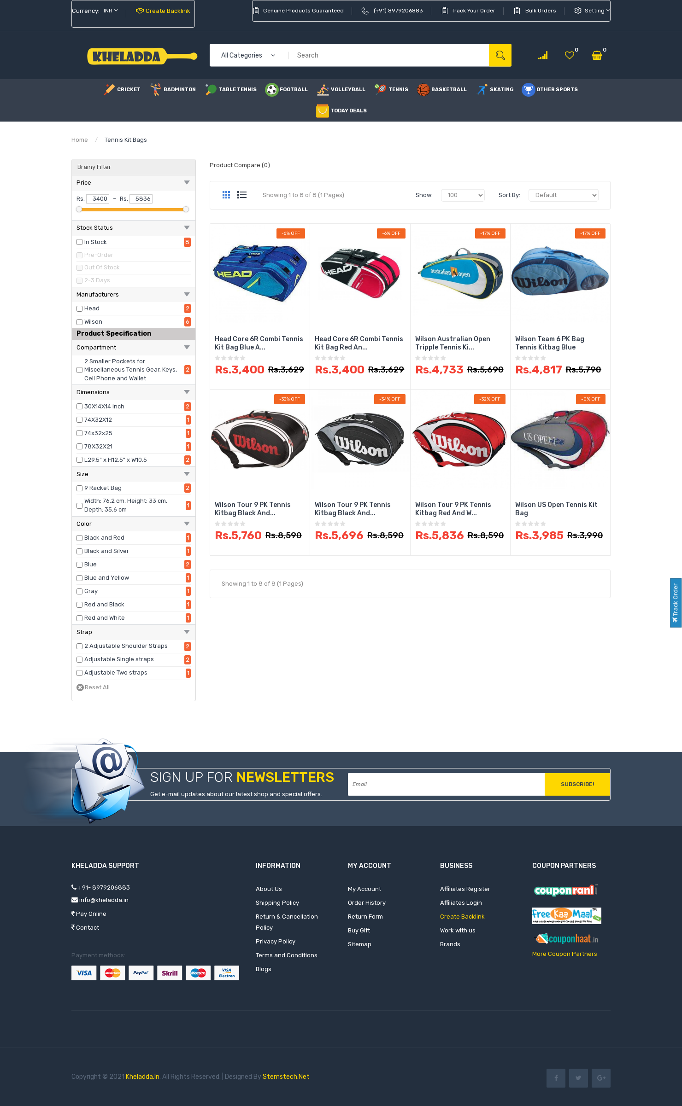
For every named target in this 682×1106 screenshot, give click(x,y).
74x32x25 (98, 433)
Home (79, 139)
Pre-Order (98, 254)
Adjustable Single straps (119, 659)
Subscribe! (577, 784)
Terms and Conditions (286, 955)
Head (92, 308)
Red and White (104, 617)
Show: (424, 195)
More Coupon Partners (564, 953)
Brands (450, 944)
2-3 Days (97, 280)
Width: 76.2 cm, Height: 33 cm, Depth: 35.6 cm (125, 505)
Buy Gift (359, 930)
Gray (91, 591)
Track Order (675, 602)
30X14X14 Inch (104, 406)
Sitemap (359, 944)
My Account (364, 888)
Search (500, 55)
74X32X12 (98, 419)
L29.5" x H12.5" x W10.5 (115, 459)
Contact (85, 927)
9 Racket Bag (103, 487)
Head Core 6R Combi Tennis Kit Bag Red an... (359, 343)
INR (111, 10)
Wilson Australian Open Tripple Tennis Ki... (452, 343)
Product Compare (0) (240, 165)
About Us (269, 888)
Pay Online (88, 913)
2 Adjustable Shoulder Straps (126, 645)
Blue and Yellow (106, 577)
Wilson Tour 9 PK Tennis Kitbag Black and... (253, 509)
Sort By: (509, 195)
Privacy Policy (275, 941)
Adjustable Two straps (115, 672)
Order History (367, 902)
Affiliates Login (461, 902)
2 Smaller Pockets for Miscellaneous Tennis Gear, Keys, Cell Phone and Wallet (130, 370)
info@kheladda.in (100, 899)
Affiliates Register (465, 888)
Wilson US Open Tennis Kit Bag (556, 509)
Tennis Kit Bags (126, 139)
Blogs (263, 969)
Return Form (365, 916)
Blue (90, 564)
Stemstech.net (286, 1077)
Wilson (93, 321)
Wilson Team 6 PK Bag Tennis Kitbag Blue (549, 343)
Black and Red (104, 537)
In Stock (95, 242)
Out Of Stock (102, 267)
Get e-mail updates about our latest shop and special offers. (236, 794)
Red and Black (104, 604)
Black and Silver (106, 550)
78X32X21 (98, 446)
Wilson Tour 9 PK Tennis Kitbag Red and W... (453, 509)
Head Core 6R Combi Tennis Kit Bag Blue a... (259, 343)
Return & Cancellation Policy (287, 922)
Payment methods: (98, 955)
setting (597, 10)
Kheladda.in (142, 1077)
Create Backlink (163, 10)
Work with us (458, 930)
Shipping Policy (277, 902)
